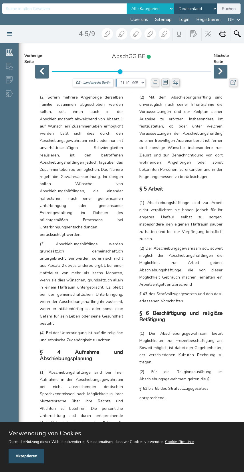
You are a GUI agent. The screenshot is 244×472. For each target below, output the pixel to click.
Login (183, 19)
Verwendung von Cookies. (45, 433)
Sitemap (163, 19)
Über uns (139, 19)
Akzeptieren (26, 456)
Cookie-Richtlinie (179, 441)
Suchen (229, 8)
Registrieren (208, 19)
